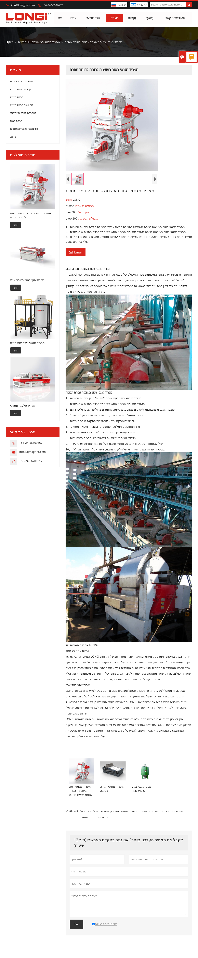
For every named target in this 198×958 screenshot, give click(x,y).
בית (60, 18)
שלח (76, 924)
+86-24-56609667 (52, 5)
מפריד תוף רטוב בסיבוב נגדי (27, 280)
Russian (122, 5)
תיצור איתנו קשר (175, 18)
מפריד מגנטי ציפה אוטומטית (27, 343)
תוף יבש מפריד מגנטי (21, 89)
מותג (69, 200)
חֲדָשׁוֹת (132, 18)
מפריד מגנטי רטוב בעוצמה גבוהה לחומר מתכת (30, 215)
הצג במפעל (93, 18)
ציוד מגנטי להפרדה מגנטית (24, 129)
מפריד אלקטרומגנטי (22, 406)
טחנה (13, 137)
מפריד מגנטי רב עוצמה (45, 42)
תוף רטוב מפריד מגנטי (22, 105)
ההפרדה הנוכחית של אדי (23, 113)
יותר (15, 225)
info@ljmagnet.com (23, 5)
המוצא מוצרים (84, 206)
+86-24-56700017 (30, 461)
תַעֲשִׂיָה (149, 18)
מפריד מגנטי (101, 817)
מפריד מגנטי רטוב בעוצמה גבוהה (162, 811)
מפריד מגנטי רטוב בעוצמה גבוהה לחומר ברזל (108, 811)
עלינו (73, 18)
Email (75, 252)
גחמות (84, 817)
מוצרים (115, 18)
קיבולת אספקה (87, 218)
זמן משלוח (82, 212)
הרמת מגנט (16, 121)
